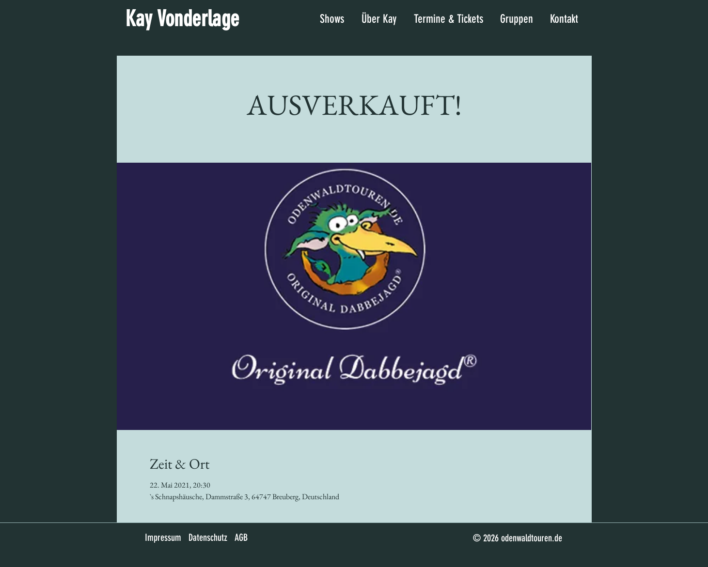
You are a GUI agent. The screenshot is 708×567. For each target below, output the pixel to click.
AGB (241, 537)
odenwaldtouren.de (531, 538)
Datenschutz (208, 537)
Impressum (163, 537)
